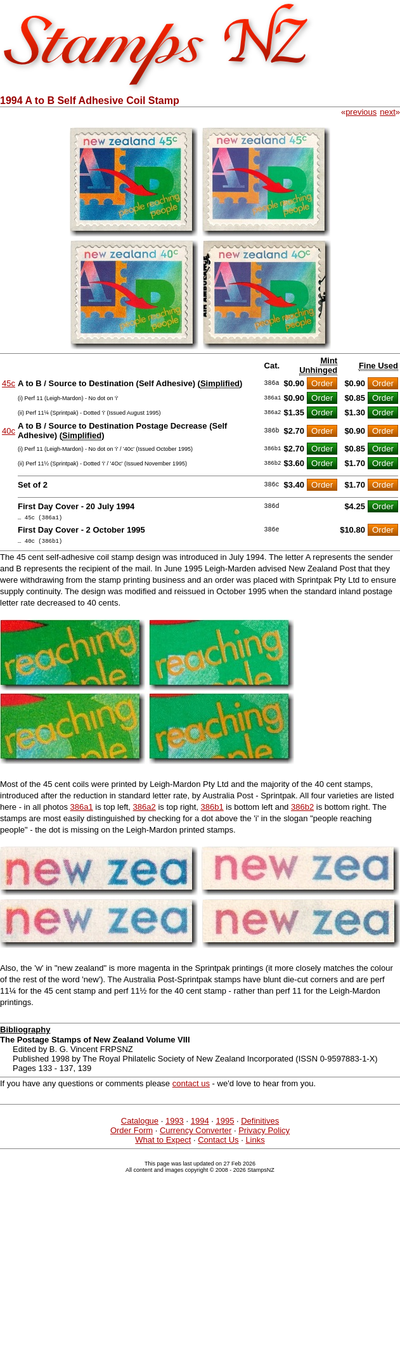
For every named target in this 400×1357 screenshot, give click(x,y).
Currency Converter (195, 1134)
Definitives (260, 1124)
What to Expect (163, 1143)
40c (8, 431)
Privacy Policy (264, 1134)
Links (254, 1143)
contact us (191, 1087)
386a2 (144, 810)
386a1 (81, 810)
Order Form (131, 1134)
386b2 (302, 810)
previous (361, 112)
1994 (200, 1124)
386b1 (212, 810)
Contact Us (218, 1143)
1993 (174, 1124)
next (388, 112)
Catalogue (139, 1124)
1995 (225, 1124)
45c (8, 383)
